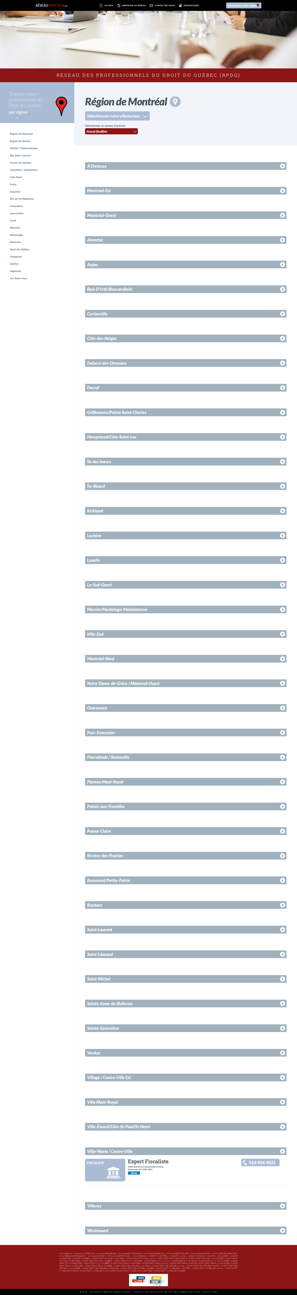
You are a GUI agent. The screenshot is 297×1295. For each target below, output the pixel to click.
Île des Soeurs (99, 461)
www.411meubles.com (106, 1254)
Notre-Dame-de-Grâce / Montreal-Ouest (123, 683)
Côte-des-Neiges (102, 338)
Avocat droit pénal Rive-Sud (183, 1263)
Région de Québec (20, 141)
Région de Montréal (21, 133)
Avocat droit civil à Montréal (128, 1261)
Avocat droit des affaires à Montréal (132, 1266)
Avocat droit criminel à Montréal (107, 1259)
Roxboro (94, 905)
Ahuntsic (95, 239)
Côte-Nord (16, 177)
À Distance (97, 166)
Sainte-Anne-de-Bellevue (110, 1003)
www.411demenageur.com (224, 1254)
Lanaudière (16, 206)
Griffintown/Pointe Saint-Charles (116, 412)
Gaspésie (15, 191)
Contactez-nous (161, 5)
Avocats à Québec (81, 1259)
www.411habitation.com (119, 1256)
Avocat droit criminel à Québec (96, 1261)
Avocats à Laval (178, 1256)
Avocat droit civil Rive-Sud (184, 1261)
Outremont (97, 707)
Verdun (93, 1052)
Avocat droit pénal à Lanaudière (213, 1263)
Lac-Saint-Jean (18, 278)
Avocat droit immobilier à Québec (169, 1271)
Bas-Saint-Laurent (20, 155)
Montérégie (16, 234)
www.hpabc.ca (139, 1256)
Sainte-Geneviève (103, 1028)
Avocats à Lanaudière (217, 1256)
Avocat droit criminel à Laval (140, 1259)
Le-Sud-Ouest (99, 584)
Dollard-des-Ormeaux (107, 363)
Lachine (94, 535)
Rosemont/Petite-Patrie (108, 880)
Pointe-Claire (99, 831)
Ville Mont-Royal (102, 1102)
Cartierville (97, 313)
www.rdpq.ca (65, 1254)
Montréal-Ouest (101, 215)
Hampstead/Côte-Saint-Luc (112, 436)
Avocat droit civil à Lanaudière (214, 1261)
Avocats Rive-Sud (196, 1256)
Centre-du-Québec (20, 162)
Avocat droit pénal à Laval (155, 1263)
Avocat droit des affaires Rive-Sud (202, 1266)
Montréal (15, 242)
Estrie (13, 184)
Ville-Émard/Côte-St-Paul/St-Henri (118, 1126)
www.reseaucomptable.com (72, 1256)
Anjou (92, 264)
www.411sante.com (97, 1256)
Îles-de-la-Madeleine (22, 198)
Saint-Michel (98, 978)
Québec (14, 263)
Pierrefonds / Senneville (108, 757)
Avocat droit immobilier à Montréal (173, 1268)
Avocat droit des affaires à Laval (168, 1266)
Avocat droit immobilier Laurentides (134, 1271)
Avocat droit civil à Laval (156, 1261)
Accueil (106, 5)
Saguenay (15, 271)
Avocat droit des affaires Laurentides (100, 1268)
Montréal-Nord (100, 658)
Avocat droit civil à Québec (96, 1263)
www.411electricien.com (177, 1254)
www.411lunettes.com (84, 1254)
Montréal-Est (99, 190)
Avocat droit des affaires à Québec (137, 1268)
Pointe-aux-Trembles (106, 806)
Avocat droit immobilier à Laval (207, 1268)
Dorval (93, 387)
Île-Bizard (96, 486)
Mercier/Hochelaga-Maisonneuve (117, 609)
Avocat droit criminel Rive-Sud (172, 1259)
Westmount (97, 1230)
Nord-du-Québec (19, 249)
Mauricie (15, 227)
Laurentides (17, 213)
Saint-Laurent (99, 929)
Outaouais (16, 256)
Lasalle (93, 560)
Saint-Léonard (100, 954)
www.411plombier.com (153, 1254)
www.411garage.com (200, 1254)
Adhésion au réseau (131, 5)
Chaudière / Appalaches (23, 169)
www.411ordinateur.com (130, 1254)
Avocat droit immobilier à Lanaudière (97, 1271)
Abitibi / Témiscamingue (24, 148)
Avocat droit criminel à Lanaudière (206, 1259)
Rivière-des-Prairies (105, 855)
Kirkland (95, 510)
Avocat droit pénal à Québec (98, 1266)
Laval (13, 220)
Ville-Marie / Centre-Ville (110, 1151)
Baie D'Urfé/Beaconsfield (109, 289)
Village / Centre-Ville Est (109, 1077)
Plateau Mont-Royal (105, 781)
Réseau (52, 5)
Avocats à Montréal (158, 1256)
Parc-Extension (101, 732)
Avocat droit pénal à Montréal (126, 1263)
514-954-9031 (262, 1162)
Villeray (94, 1205)
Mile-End (95, 634)
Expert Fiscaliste (148, 1161)
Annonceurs (188, 5)
